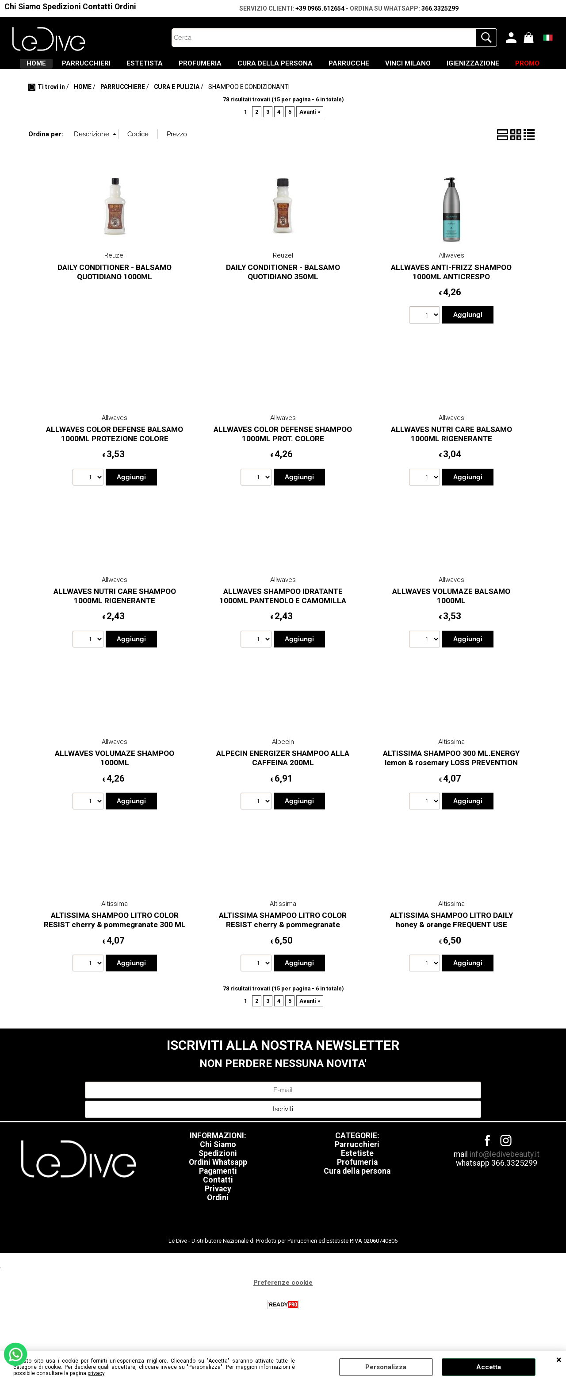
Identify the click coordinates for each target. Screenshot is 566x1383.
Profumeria (357, 1187)
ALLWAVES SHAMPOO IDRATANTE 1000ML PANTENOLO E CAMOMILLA (282, 622)
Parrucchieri (357, 1170)
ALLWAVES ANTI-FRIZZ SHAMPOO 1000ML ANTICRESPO (451, 298)
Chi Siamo (22, 6)
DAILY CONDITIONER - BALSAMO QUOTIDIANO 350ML (283, 298)
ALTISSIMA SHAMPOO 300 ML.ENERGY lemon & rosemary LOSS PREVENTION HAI (451, 788)
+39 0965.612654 (319, 8)
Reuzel (114, 281)
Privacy (218, 1214)
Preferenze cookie (283, 1308)
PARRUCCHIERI (119, 67)
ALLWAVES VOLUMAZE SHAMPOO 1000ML (114, 784)
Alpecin (283, 767)
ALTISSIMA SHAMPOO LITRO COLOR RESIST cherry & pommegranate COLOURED (283, 950)
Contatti (98, 6)
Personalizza (385, 1367)
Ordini (125, 6)
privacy (96, 1373)
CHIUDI (559, 1360)
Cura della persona (357, 1196)
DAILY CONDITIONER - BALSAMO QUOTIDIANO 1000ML (114, 298)
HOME (59, 67)
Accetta (488, 1367)
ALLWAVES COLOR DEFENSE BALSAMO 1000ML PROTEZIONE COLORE (114, 460)
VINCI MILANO (494, 67)
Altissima (451, 767)
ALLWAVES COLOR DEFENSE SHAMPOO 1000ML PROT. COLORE (283, 460)
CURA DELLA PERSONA (340, 67)
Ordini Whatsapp (218, 1187)
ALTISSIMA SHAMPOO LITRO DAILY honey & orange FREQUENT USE (451, 946)
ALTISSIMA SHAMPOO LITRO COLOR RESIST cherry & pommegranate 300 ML (115, 946)
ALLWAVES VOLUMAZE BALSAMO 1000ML (451, 622)
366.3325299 (440, 8)
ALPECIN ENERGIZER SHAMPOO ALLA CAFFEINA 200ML (282, 784)
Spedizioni (61, 6)
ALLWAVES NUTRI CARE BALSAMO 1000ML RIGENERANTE (451, 460)
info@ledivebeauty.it (504, 1179)
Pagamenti (218, 1196)
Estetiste (357, 1179)
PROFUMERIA (254, 67)
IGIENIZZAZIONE (257, 85)
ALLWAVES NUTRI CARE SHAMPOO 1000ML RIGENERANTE (115, 622)
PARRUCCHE (424, 67)
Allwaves (451, 281)
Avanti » (309, 138)
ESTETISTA (188, 67)
